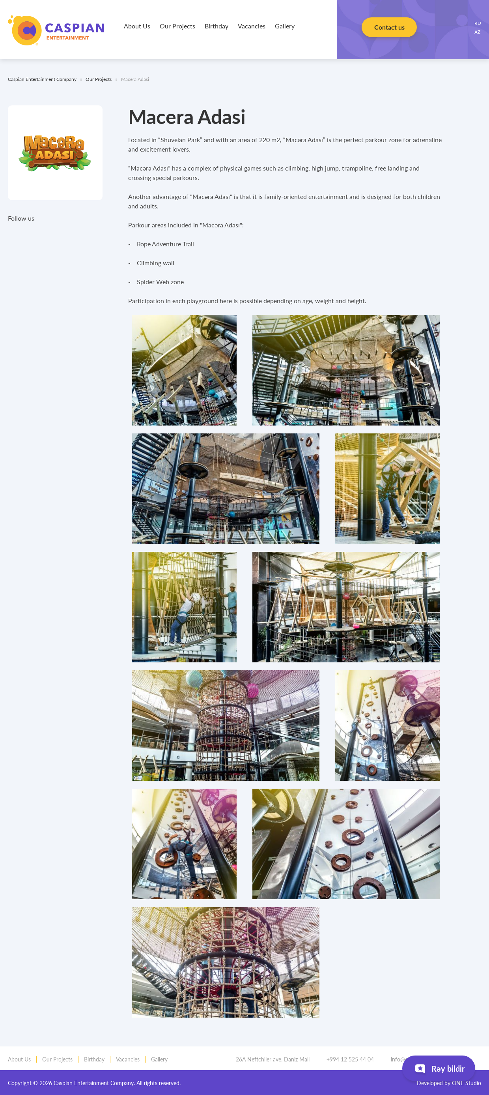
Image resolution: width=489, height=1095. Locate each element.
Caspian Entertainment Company (56, 30)
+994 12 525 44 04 (347, 1059)
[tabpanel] (184, 370)
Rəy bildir (439, 1070)
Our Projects (177, 26)
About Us (137, 26)
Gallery (285, 26)
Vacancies (251, 26)
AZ (477, 31)
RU (477, 23)
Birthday (216, 26)
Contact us (389, 29)
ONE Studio (466, 1083)
